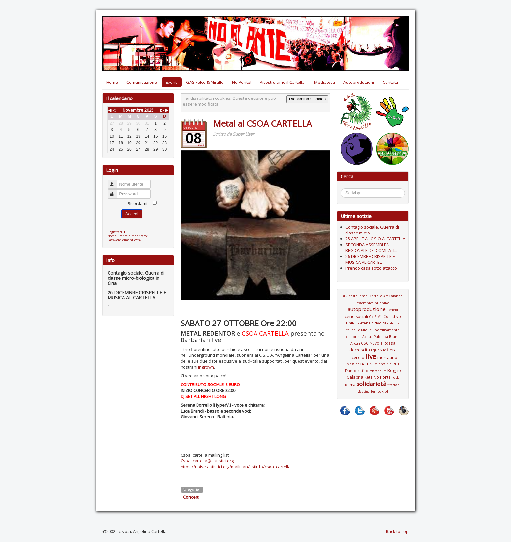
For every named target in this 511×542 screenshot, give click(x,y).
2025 (148, 110)
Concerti (191, 497)
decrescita (359, 350)
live (370, 356)
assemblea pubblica (373, 303)
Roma (350, 385)
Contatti (390, 82)
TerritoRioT (379, 391)
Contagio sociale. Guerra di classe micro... (372, 230)
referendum (378, 371)
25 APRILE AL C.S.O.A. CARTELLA (375, 239)
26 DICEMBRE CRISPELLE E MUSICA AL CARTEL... (370, 259)
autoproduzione (367, 309)
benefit (392, 310)
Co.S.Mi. (375, 316)
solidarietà (371, 384)
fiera (392, 350)
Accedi (131, 213)
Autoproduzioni (358, 82)
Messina (353, 364)
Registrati (117, 232)
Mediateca (324, 82)
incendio (356, 357)
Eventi (172, 82)
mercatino (387, 357)
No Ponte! (241, 82)
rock (395, 377)
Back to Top (397, 531)
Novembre (133, 110)
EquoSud (378, 350)
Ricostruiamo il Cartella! (283, 82)
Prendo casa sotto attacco (371, 268)
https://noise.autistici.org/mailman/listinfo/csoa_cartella (236, 467)
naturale (368, 364)
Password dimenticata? (124, 240)
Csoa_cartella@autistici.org (207, 461)
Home (112, 82)
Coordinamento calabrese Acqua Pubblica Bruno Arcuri (373, 337)
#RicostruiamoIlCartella (362, 296)
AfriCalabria (392, 296)
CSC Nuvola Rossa (378, 343)
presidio (385, 364)
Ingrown (206, 367)
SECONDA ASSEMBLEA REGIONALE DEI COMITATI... (371, 247)
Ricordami (137, 203)
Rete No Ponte (377, 377)
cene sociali (356, 316)
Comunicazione (141, 82)
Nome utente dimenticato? (128, 236)
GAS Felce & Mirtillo (205, 82)
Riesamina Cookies (307, 99)
